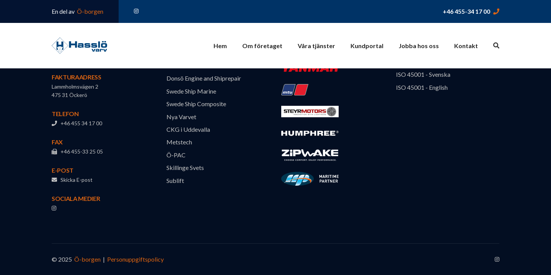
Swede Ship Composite (196, 103)
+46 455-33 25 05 (77, 151)
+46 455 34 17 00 (77, 123)
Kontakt (466, 45)
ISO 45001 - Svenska (423, 74)
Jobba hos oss (419, 45)
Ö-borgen (89, 11)
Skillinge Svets (185, 167)
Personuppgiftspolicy (135, 259)
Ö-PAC (176, 155)
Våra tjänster (316, 45)
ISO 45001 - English (422, 87)
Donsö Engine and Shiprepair (203, 78)
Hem (220, 45)
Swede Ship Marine (191, 91)
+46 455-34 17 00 (466, 11)
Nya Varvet (181, 116)
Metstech (179, 142)
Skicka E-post (72, 179)
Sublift (175, 180)
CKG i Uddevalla (188, 129)
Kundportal (366, 45)
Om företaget (262, 45)
